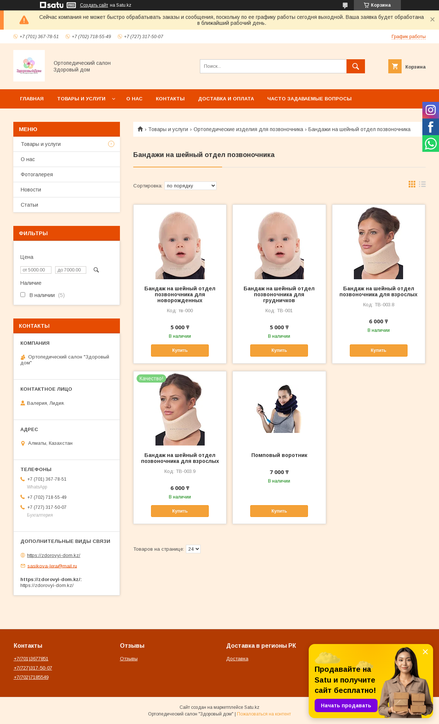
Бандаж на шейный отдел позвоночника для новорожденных (179, 294)
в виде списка (422, 186)
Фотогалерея (37, 174)
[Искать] (355, 66)
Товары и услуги (81, 98)
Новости (31, 190)
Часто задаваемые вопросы (309, 98)
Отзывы (129, 658)
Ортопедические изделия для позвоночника (248, 129)
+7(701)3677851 (31, 658)
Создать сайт (94, 5)
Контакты (170, 98)
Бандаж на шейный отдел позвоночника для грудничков (279, 294)
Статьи (29, 205)
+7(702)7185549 (31, 677)
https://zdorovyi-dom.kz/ (53, 555)
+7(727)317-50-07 (33, 668)
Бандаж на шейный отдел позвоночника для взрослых (378, 291)
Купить (180, 350)
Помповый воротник (279, 455)
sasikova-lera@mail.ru (52, 565)
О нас (134, 98)
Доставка (237, 658)
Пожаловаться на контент (264, 714)
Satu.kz (251, 707)
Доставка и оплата (226, 98)
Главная (32, 98)
